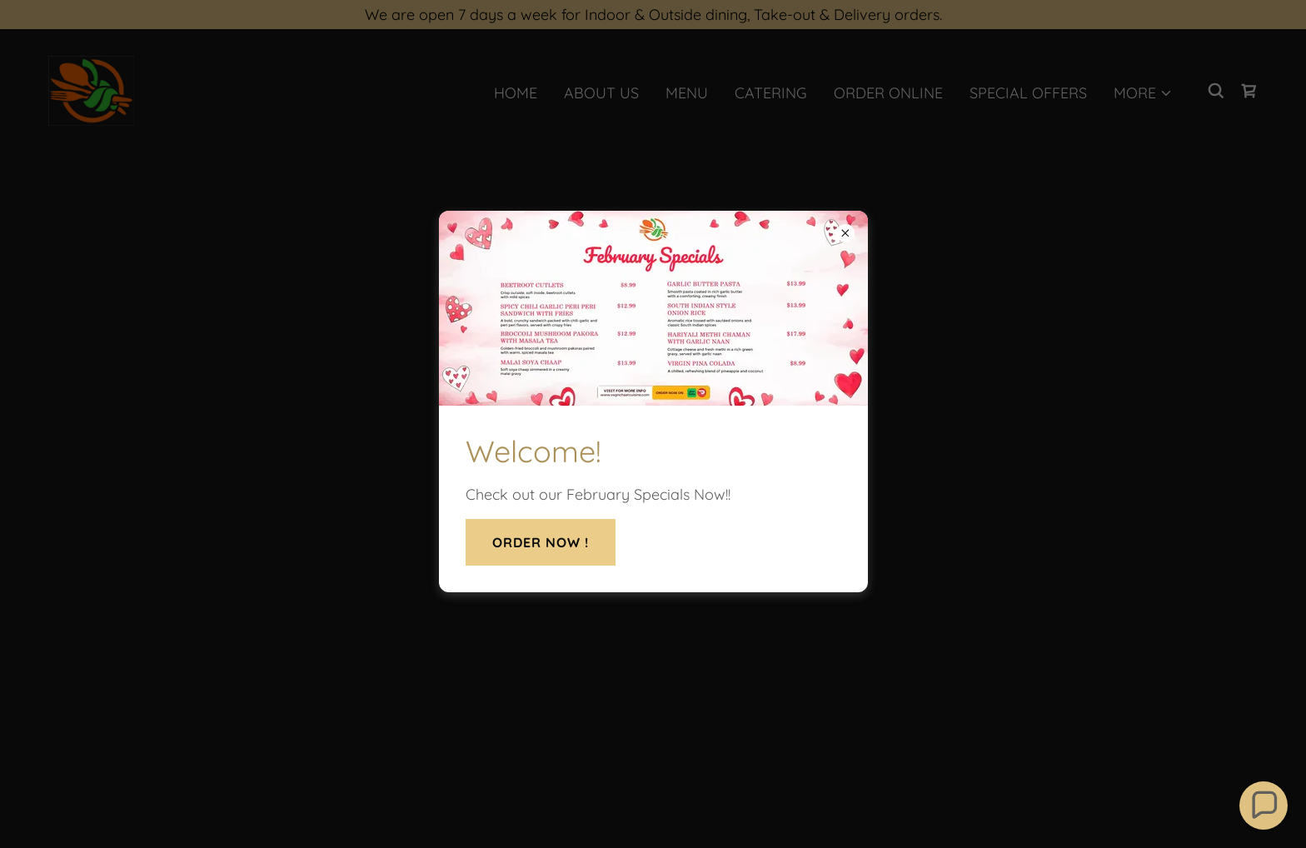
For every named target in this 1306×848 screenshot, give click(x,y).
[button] (1263, 805)
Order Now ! (540, 542)
